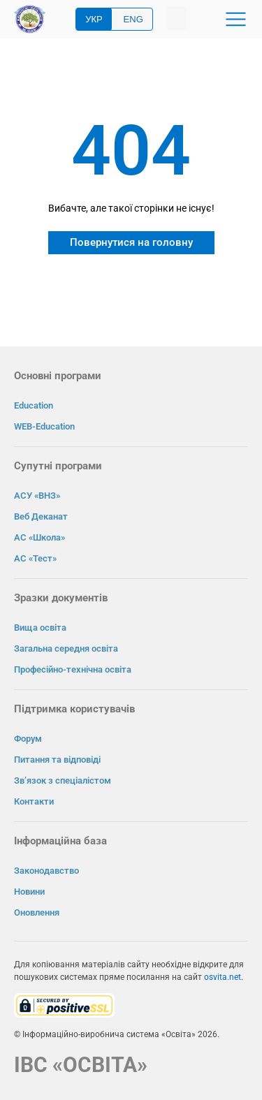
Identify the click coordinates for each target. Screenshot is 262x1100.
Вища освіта (40, 627)
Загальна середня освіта (66, 648)
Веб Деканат (41, 516)
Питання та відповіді (57, 759)
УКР (94, 19)
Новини (29, 891)
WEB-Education (44, 426)
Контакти (34, 801)
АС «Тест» (35, 558)
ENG (133, 19)
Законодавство (46, 870)
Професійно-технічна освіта (72, 669)
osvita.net (222, 977)
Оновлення (36, 912)
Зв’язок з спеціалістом (62, 780)
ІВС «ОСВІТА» (80, 1065)
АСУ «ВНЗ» (37, 495)
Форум (28, 738)
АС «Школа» (39, 537)
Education (33, 405)
